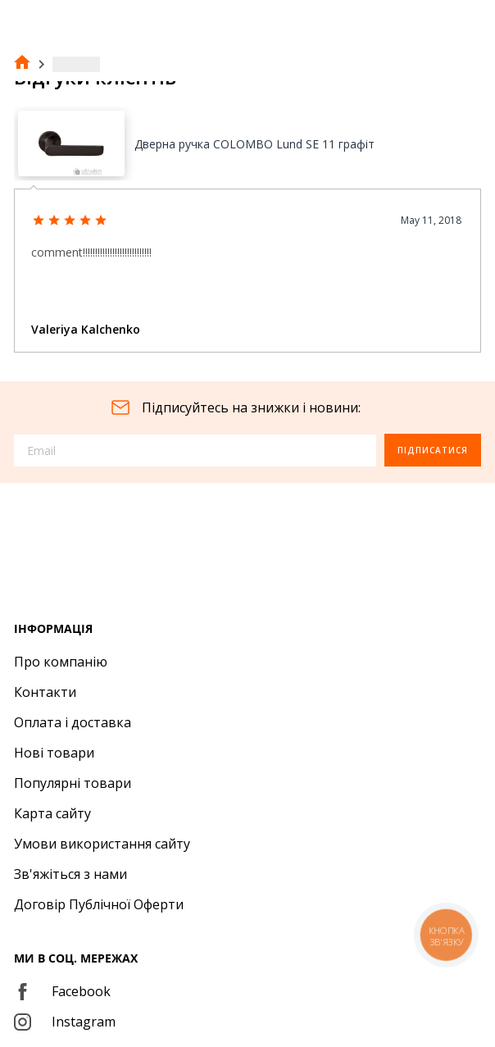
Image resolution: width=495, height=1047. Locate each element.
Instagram (65, 1022)
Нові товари (54, 753)
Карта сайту (52, 813)
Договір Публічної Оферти (99, 904)
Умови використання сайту (102, 844)
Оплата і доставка (72, 722)
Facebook (62, 991)
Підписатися (432, 450)
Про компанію (60, 662)
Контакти (45, 692)
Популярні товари (72, 783)
